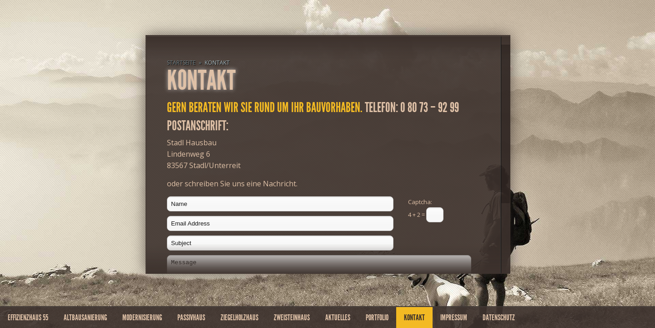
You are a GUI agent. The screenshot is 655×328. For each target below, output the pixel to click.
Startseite (181, 63)
